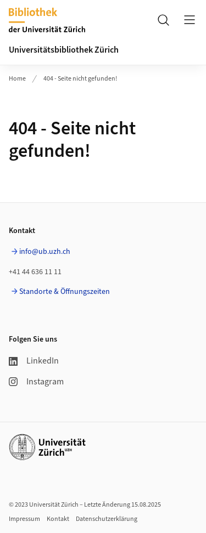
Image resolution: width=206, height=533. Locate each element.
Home (17, 78)
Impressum (24, 519)
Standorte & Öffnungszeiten (64, 291)
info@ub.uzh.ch (44, 251)
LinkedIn (34, 361)
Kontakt (58, 519)
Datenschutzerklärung (106, 519)
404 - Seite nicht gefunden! (80, 78)
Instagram (36, 382)
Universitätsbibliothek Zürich (64, 50)
